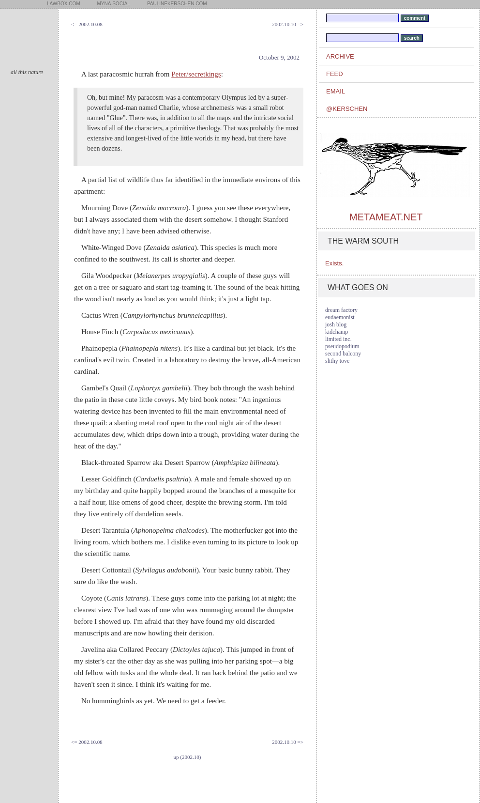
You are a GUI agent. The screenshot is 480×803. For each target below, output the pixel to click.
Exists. (334, 263)
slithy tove (337, 360)
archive (340, 56)
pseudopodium (342, 346)
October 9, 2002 (279, 57)
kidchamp (336, 331)
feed (334, 74)
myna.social (113, 3)
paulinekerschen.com (177, 3)
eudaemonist (340, 317)
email (335, 91)
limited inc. (338, 339)
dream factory (341, 310)
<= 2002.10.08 (87, 24)
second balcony (343, 353)
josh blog (335, 324)
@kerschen (346, 109)
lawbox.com (63, 3)
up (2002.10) (187, 757)
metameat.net (385, 217)
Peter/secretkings (196, 74)
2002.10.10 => (287, 24)
